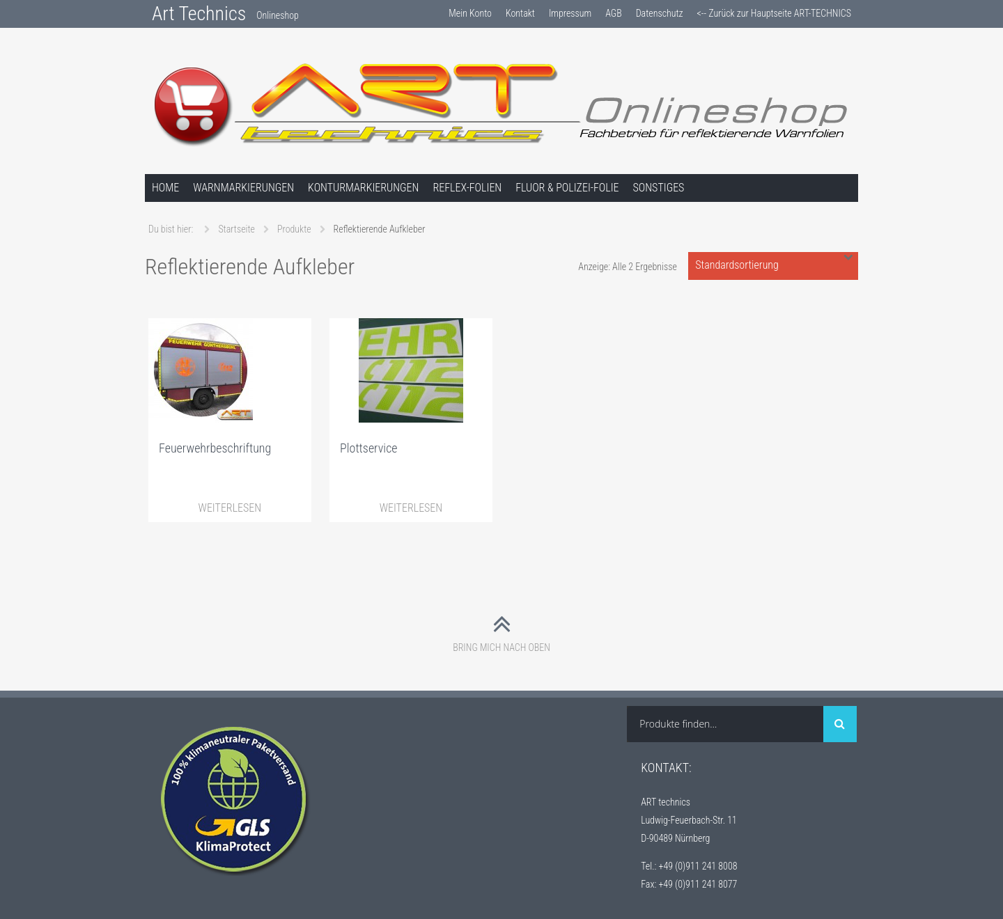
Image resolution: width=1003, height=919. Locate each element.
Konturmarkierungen (363, 187)
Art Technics (199, 13)
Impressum (570, 13)
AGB (613, 13)
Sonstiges (659, 187)
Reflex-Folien (467, 187)
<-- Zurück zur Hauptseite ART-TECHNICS (774, 13)
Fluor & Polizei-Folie (567, 187)
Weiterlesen (230, 508)
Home (165, 187)
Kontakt (520, 13)
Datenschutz (659, 13)
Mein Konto (470, 13)
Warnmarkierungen (243, 187)
